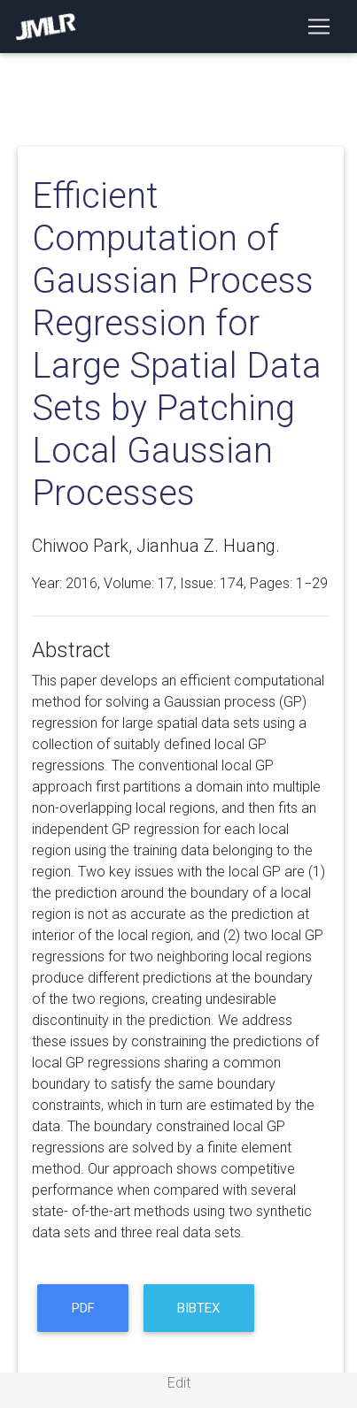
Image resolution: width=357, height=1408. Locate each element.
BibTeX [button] (198, 1308)
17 (166, 583)
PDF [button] (83, 1308)
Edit (178, 1382)
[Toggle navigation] (319, 26)
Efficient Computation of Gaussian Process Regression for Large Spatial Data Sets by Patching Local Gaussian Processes (177, 344)
